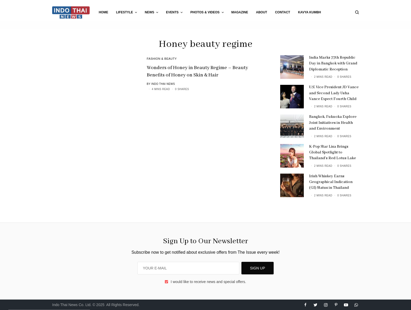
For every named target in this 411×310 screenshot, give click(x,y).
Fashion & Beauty (162, 58)
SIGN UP (257, 268)
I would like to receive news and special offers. (208, 281)
